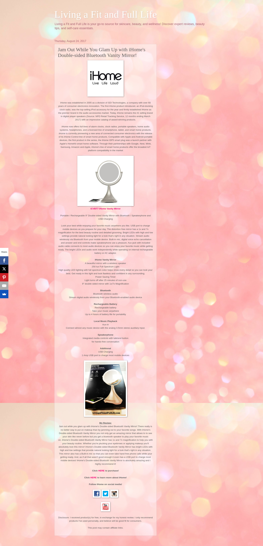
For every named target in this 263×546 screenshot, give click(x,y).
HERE (101, 470)
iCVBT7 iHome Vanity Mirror (105, 208)
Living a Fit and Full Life (105, 14)
